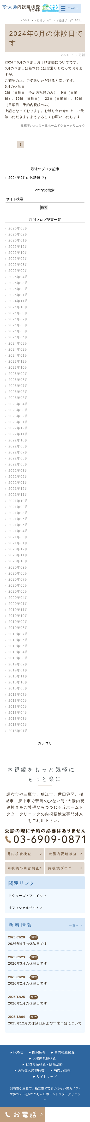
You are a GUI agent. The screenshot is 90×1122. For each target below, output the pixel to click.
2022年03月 (18, 470)
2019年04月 (18, 652)
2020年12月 (18, 549)
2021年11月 (18, 494)
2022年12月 (18, 428)
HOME (18, 1052)
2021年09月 (18, 507)
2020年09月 (18, 567)
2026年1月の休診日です (27, 1003)
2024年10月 (18, 307)
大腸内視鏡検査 (44, 1058)
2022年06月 (18, 458)
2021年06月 (18, 519)
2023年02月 (18, 416)
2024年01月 (18, 355)
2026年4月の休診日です (27, 944)
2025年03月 (18, 283)
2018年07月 (18, 694)
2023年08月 (18, 380)
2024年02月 (18, 349)
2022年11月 (18, 434)
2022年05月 (18, 464)
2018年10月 (18, 682)
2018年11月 (18, 676)
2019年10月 (18, 616)
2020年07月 (18, 579)
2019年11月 (18, 610)
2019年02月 (18, 664)
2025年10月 (18, 252)
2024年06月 (18, 325)
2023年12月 (18, 361)
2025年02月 (18, 289)
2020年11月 (18, 555)
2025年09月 (18, 258)
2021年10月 (18, 501)
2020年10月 (18, 561)
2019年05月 (18, 646)
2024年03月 (18, 343)
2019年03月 (18, 658)
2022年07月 (18, 452)
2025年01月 (18, 295)
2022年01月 (18, 482)
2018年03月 (18, 718)
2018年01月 (18, 731)
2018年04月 (18, 712)
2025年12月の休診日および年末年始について (45, 1023)
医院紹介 (39, 1052)
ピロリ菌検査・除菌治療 (44, 1064)
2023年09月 (18, 374)
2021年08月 (18, 513)
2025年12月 (18, 246)
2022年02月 (18, 476)
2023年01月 (18, 422)
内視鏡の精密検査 (31, 1070)
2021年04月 (18, 531)
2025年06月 (18, 271)
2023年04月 (18, 404)
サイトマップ (46, 1077)
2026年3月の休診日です (27, 963)
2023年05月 (18, 398)
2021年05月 (18, 525)
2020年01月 (18, 604)
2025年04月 (18, 277)
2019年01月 (18, 670)
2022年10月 (18, 440)
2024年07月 (18, 319)
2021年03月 (18, 537)
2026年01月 (18, 240)
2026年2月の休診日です (27, 983)
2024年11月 (18, 301)
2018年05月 (18, 706)
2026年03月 (18, 228)
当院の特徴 (62, 1070)
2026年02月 (18, 234)
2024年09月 (18, 313)
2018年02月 (18, 724)
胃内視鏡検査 (64, 1052)
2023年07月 (18, 386)
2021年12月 (18, 488)
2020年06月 (18, 585)
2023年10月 (18, 367)
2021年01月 (18, 543)
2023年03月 (18, 410)
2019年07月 (18, 634)
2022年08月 (18, 446)
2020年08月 (18, 573)
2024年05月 (18, 331)
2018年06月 (18, 700)
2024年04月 (18, 337)
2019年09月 (18, 622)
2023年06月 (18, 392)
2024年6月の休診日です (28, 178)
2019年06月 (18, 640)
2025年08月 (18, 265)
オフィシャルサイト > (25, 908)
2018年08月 (18, 688)
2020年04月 (18, 598)
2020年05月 (18, 591)
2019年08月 (18, 628)
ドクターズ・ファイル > (27, 896)
